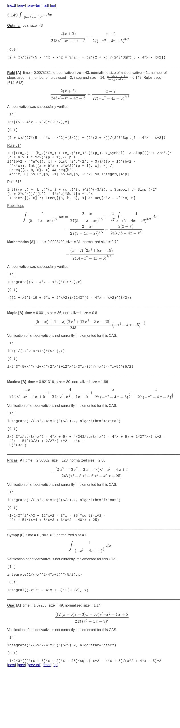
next (11, 5)
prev (21, 5)
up (53, 5)
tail (45, 5)
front (47, 693)
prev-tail (34, 5)
